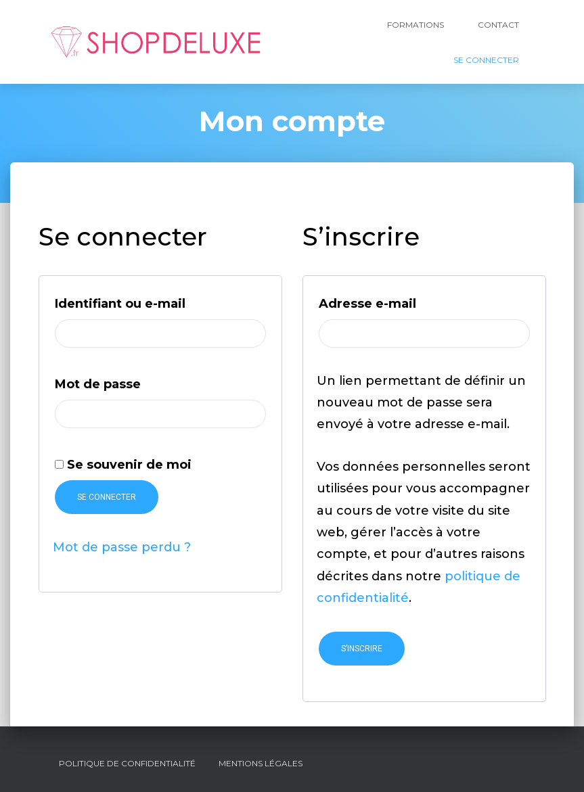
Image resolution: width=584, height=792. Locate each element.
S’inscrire (361, 648)
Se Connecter (486, 60)
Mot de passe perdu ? (122, 547)
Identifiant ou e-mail (160, 301)
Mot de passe (139, 382)
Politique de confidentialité (127, 763)
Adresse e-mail (408, 301)
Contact (498, 25)
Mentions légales (260, 763)
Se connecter (106, 497)
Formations (415, 25)
